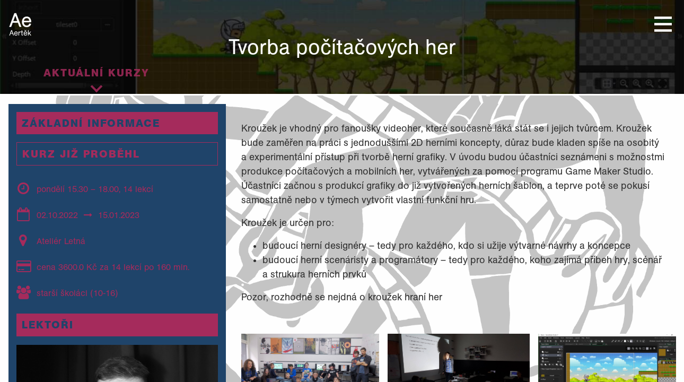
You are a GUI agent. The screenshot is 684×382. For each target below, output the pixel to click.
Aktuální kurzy (96, 72)
